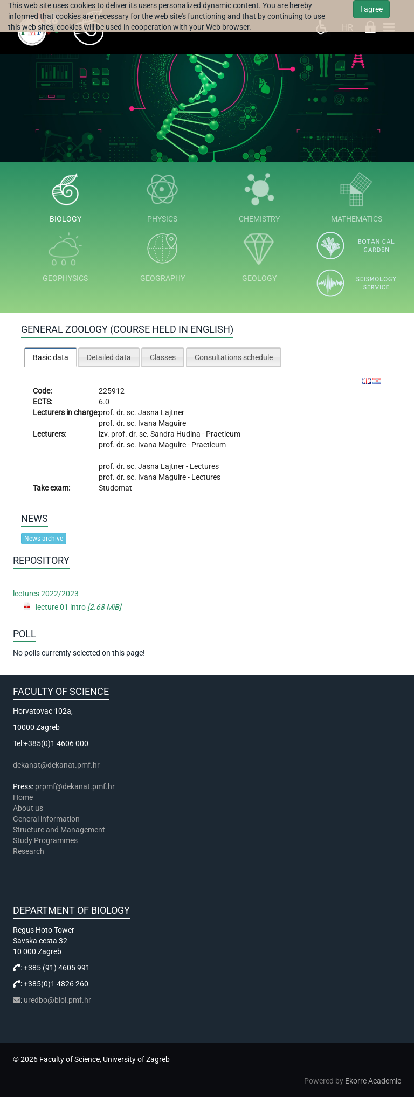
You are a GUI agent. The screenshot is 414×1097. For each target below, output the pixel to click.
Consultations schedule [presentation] (234, 357)
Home (23, 797)
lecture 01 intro (78, 607)
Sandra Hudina (176, 434)
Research (29, 851)
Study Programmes (45, 840)
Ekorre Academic (373, 1081)
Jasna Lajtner (161, 412)
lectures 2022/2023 (46, 593)
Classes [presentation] (163, 357)
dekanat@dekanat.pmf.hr (56, 765)
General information (46, 819)
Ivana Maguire (162, 423)
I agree (371, 9)
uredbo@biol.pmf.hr (57, 1000)
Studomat (115, 488)
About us (29, 808)
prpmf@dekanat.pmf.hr (75, 786)
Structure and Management (59, 829)
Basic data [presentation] (50, 357)
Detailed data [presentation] (109, 357)
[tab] (50, 357)
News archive (43, 538)
